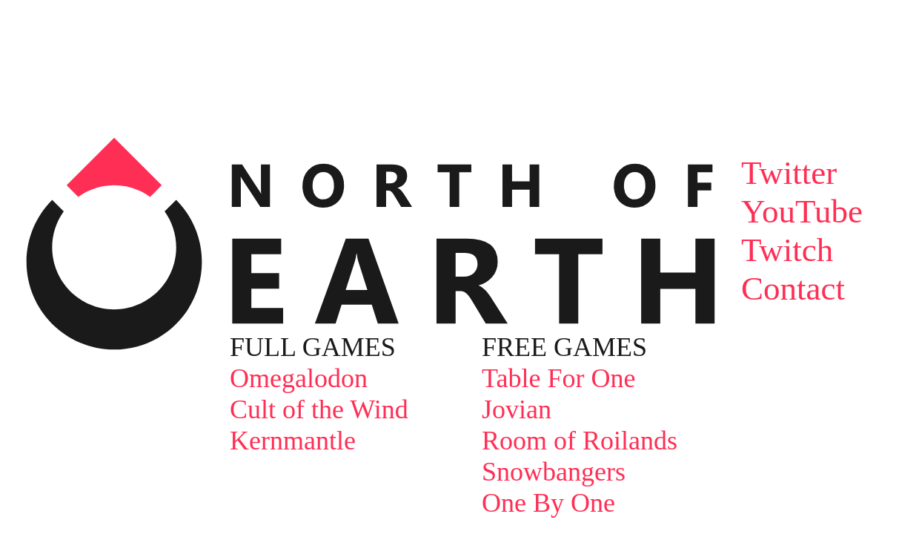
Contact (793, 288)
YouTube (802, 211)
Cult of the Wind (319, 409)
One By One (548, 503)
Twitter (789, 172)
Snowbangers (554, 472)
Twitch (787, 249)
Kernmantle (293, 440)
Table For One (558, 378)
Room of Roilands (579, 440)
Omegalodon (299, 378)
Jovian (516, 409)
